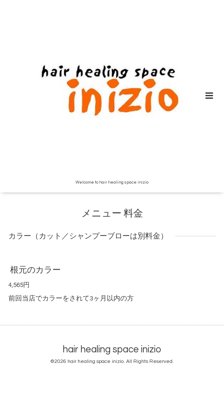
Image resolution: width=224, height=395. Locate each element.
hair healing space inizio (112, 349)
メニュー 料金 (112, 214)
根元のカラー (35, 270)
